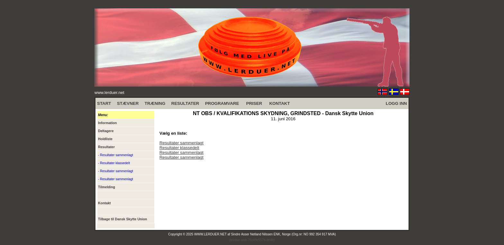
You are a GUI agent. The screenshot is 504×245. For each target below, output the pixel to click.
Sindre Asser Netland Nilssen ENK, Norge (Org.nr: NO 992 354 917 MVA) (283, 234)
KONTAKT (279, 103)
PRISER (254, 103)
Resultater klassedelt (179, 147)
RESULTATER (185, 103)
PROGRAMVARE (222, 103)
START (104, 103)
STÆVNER (128, 103)
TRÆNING (155, 103)
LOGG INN (396, 103)
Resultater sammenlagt (181, 142)
